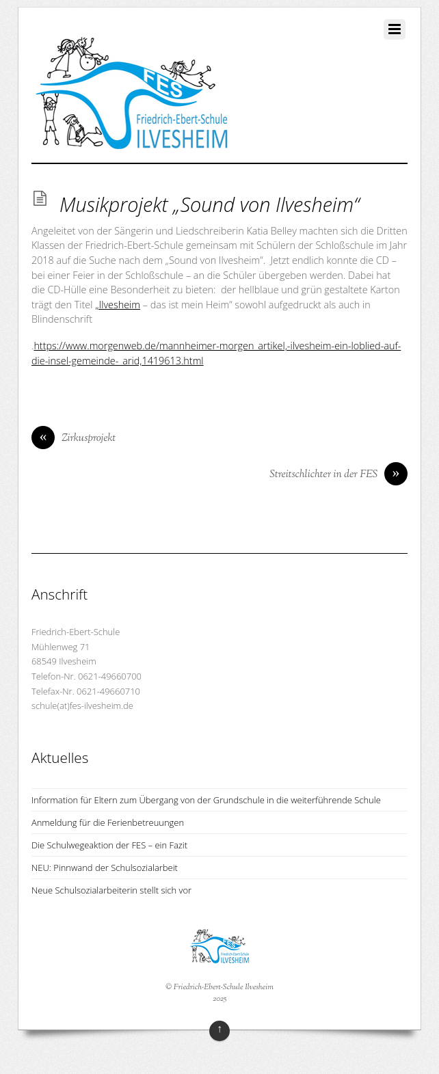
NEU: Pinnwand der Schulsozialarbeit (104, 867)
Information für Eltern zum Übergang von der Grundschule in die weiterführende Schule (206, 800)
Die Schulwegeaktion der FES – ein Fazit (109, 845)
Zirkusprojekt (73, 438)
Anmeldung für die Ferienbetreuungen (107, 822)
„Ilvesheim (117, 304)
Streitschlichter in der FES (338, 475)
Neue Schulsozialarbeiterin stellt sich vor (111, 890)
